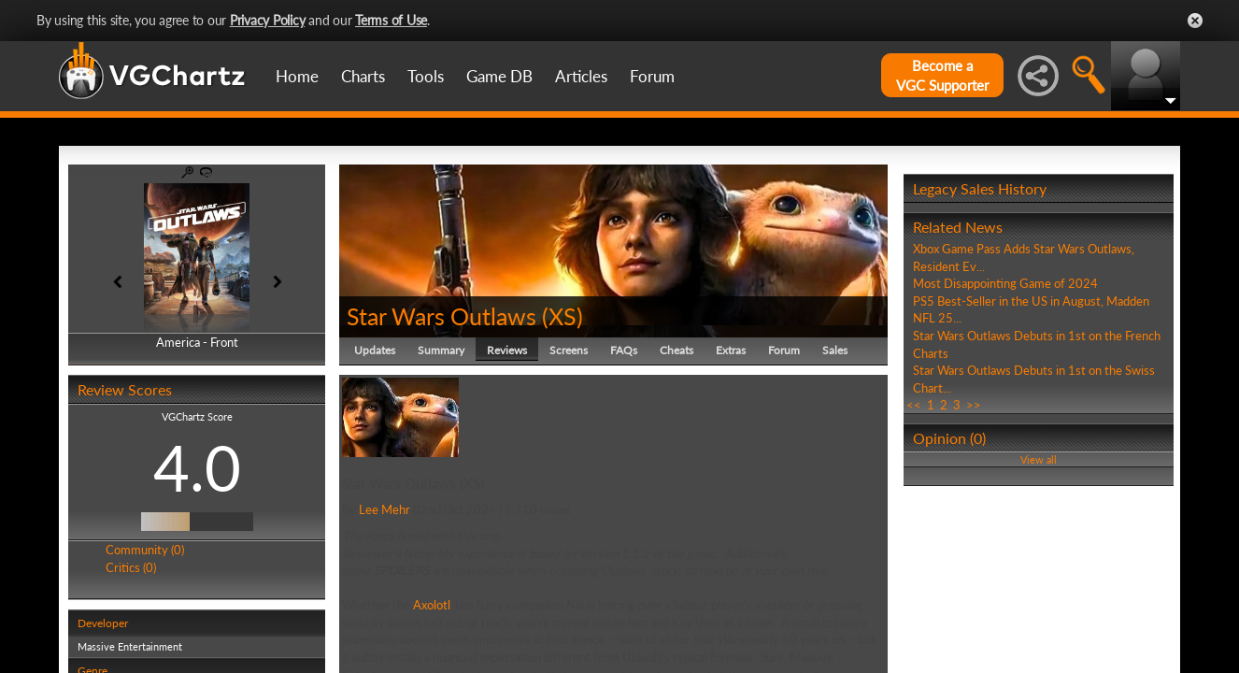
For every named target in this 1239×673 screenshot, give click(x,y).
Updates (374, 350)
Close (1195, 20)
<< (914, 404)
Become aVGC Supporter (942, 75)
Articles (581, 76)
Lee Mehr (384, 509)
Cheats (676, 350)
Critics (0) (131, 567)
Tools (425, 76)
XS (562, 316)
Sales (834, 350)
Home (297, 76)
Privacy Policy (268, 20)
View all (1038, 459)
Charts (363, 76)
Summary (441, 350)
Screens (568, 350)
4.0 (197, 467)
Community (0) (145, 549)
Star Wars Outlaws (441, 316)
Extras (731, 350)
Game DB (499, 76)
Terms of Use (391, 20)
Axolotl (431, 604)
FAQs (623, 350)
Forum (652, 76)
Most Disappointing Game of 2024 (1005, 283)
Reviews (507, 350)
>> (973, 404)
